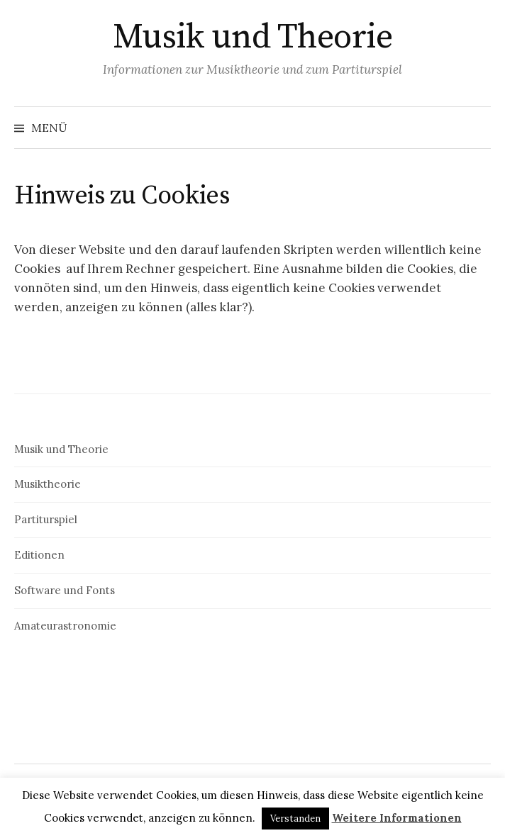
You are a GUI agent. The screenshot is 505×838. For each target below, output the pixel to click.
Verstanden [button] (295, 818)
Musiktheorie (47, 484)
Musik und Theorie (253, 37)
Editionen (39, 555)
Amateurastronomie (65, 625)
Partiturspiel (45, 519)
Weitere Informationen (397, 818)
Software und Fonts (64, 590)
